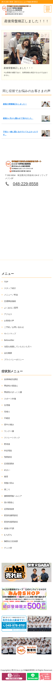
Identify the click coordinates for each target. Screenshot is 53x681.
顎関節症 (8, 457)
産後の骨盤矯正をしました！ (15, 104)
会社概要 (8, 353)
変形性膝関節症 (11, 515)
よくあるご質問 (11, 308)
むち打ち (8, 535)
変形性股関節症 (11, 522)
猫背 (6, 476)
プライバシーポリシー (14, 359)
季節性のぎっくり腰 (13, 392)
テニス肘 (8, 548)
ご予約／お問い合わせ (14, 327)
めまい (7, 470)
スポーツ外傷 (10, 399)
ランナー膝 (9, 431)
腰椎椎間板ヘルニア (13, 496)
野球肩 (7, 444)
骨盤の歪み (9, 483)
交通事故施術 (10, 301)
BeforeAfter (9, 340)
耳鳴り (7, 412)
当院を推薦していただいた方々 (18, 346)
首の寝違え (9, 502)
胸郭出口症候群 (11, 541)
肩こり (7, 489)
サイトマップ (10, 333)
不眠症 (7, 418)
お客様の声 (9, 320)
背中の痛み (9, 424)
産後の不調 (9, 528)
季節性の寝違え (11, 386)
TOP (6, 282)
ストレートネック (12, 437)
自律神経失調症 (11, 379)
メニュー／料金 (11, 295)
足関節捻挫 (9, 509)
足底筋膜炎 (9, 463)
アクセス (8, 314)
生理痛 (7, 405)
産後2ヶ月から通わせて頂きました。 (18, 118)
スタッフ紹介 (10, 288)
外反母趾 (8, 450)
